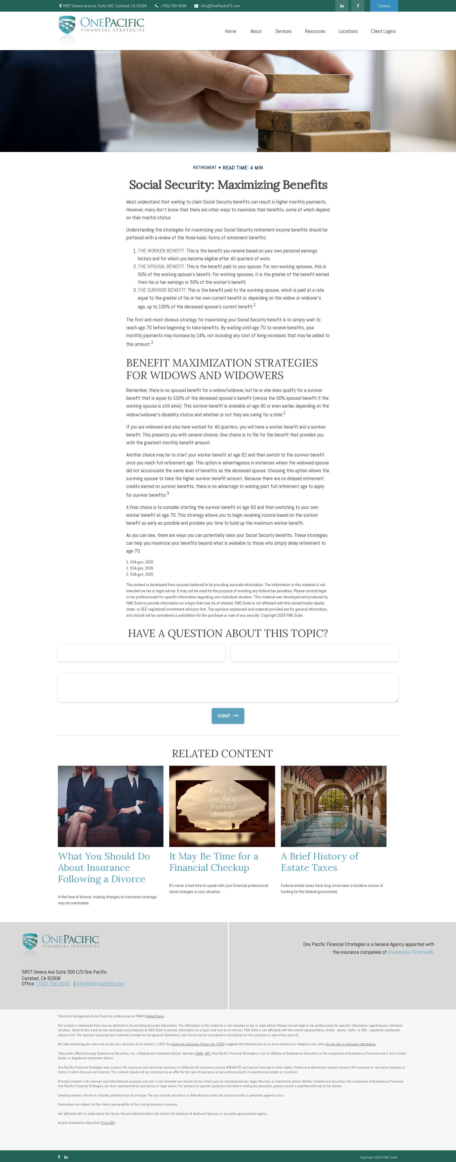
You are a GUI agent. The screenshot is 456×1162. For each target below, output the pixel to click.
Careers (384, 5)
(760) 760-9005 (170, 5)
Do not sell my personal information (351, 1044)
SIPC (207, 1053)
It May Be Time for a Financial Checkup (214, 861)
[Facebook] (357, 6)
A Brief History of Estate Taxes (319, 861)
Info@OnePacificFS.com (217, 5)
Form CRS (108, 1123)
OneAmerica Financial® (410, 952)
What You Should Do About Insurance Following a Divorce (104, 867)
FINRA (199, 1053)
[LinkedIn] (341, 6)
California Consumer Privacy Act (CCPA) (198, 1044)
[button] (230, 31)
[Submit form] (221, 716)
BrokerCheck (155, 1016)
